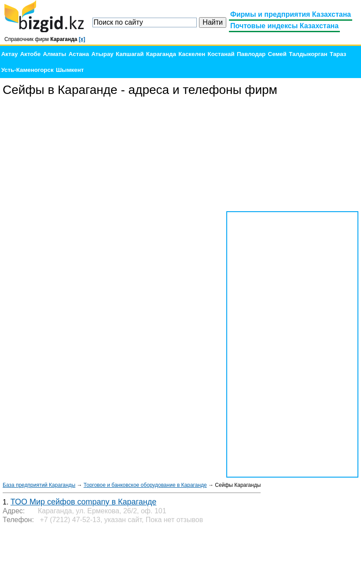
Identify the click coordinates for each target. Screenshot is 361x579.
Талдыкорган (308, 54)
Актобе (30, 54)
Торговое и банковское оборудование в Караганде (145, 485)
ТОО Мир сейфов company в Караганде (83, 501)
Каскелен (191, 54)
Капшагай (130, 54)
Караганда (161, 54)
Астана (79, 54)
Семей (277, 54)
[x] (82, 39)
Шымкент (70, 70)
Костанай (221, 54)
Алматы (54, 54)
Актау (9, 54)
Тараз (338, 54)
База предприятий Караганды (39, 485)
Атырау (102, 54)
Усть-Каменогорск (27, 70)
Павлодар (251, 54)
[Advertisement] (292, 154)
